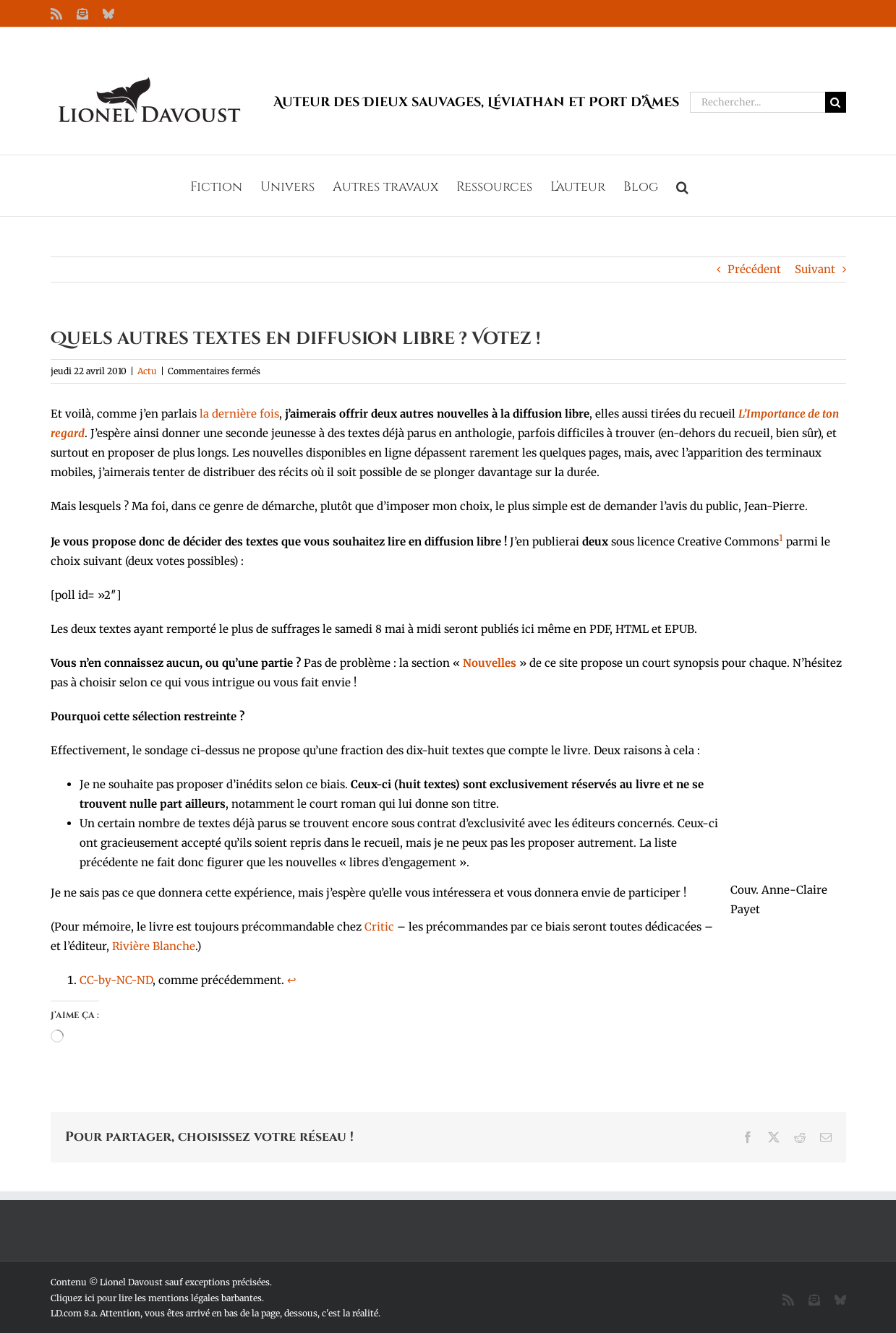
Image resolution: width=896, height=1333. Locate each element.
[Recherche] (835, 102)
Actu (147, 371)
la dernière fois (239, 413)
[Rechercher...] (757, 102)
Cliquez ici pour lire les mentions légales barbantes (156, 1298)
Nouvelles (489, 663)
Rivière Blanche (153, 946)
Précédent (754, 269)
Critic (379, 926)
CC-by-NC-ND (116, 980)
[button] (682, 185)
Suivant (815, 269)
